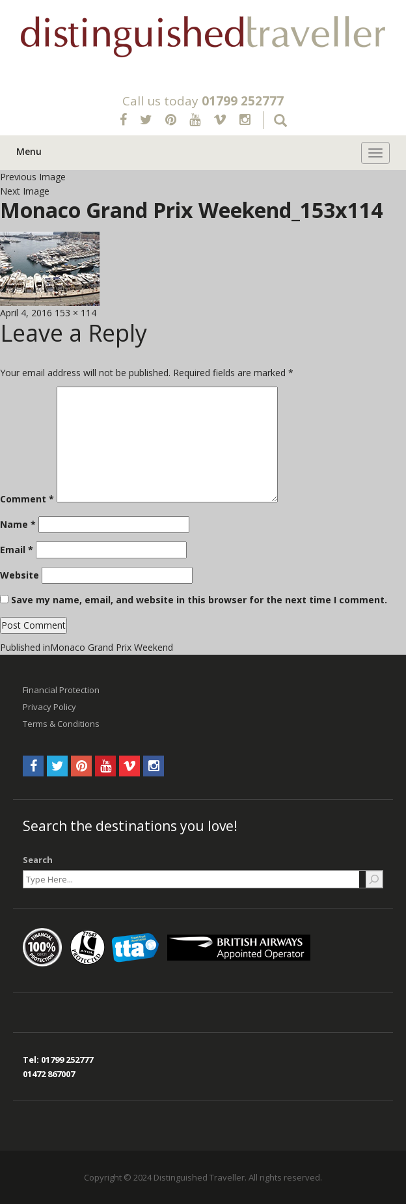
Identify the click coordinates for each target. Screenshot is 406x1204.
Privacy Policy (49, 707)
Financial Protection (61, 690)
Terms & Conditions (61, 724)
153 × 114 (75, 313)
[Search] (374, 879)
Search (38, 860)
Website (19, 575)
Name (18, 524)
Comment (27, 499)
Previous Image (33, 177)
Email (16, 549)
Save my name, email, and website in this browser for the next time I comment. (199, 600)
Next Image (24, 191)
